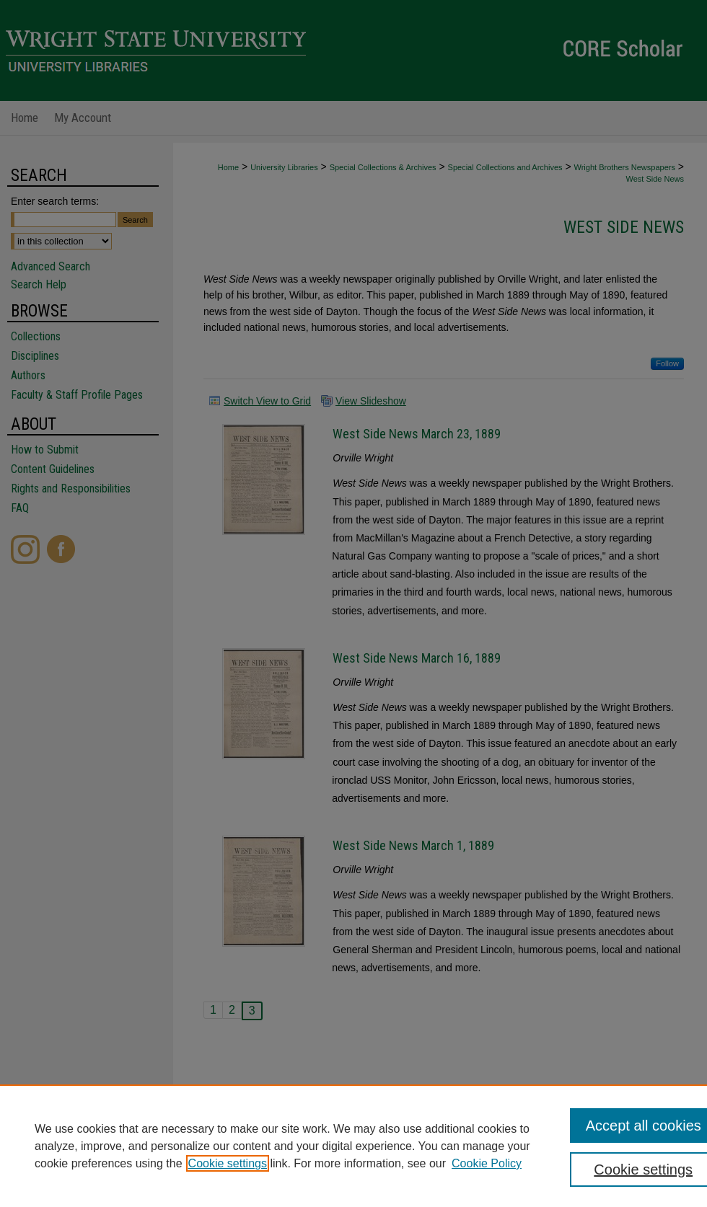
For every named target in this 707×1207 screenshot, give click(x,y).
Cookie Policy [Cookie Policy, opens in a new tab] (487, 1163)
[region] (353, 1145)
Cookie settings (227, 1163)
